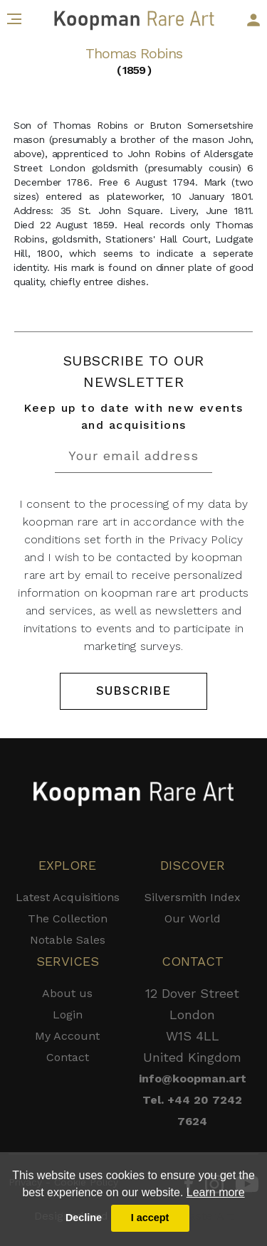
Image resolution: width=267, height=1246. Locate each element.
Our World (192, 918)
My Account (67, 1036)
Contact (67, 1057)
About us (67, 993)
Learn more (216, 1192)
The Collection (68, 918)
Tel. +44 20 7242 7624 (192, 1110)
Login (68, 1014)
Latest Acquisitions (68, 897)
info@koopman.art (192, 1078)
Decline (84, 1217)
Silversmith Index (193, 897)
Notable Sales (67, 940)
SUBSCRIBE (133, 690)
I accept (150, 1217)
